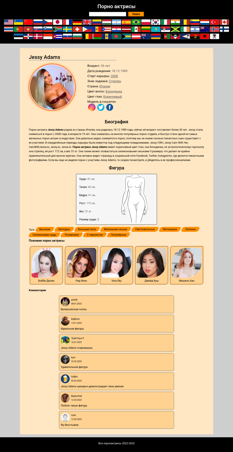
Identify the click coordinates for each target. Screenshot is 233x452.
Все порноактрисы (110, 443)
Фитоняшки (170, 229)
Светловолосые (145, 229)
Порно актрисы (116, 6)
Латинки (190, 229)
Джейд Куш (152, 280)
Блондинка (114, 91)
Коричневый (112, 96)
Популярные (118, 234)
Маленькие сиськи (115, 229)
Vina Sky (117, 280)
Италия (104, 86)
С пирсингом (95, 234)
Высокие (44, 229)
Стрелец (115, 81)
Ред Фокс (81, 280)
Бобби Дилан (46, 280)
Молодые (64, 229)
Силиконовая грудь (44, 234)
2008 (114, 76)
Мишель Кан (186, 280)
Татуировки (71, 234)
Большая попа (87, 229)
